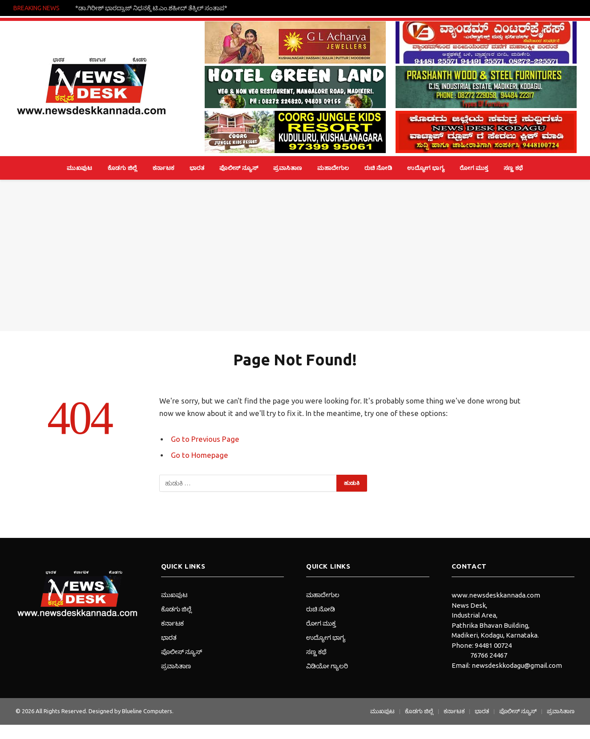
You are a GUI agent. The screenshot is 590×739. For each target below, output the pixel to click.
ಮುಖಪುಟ (79, 168)
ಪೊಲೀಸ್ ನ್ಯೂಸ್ (238, 168)
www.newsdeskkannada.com (496, 595)
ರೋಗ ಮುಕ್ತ (474, 168)
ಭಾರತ (197, 168)
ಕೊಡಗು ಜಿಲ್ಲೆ (122, 168)
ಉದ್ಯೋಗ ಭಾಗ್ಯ (426, 168)
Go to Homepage (199, 455)
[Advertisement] (295, 255)
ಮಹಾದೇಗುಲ (333, 168)
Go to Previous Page (205, 439)
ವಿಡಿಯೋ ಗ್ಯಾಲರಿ (327, 666)
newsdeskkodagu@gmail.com (517, 665)
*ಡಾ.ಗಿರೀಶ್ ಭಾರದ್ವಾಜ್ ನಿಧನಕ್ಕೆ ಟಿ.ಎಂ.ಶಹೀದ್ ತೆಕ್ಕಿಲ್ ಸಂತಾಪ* (151, 8)
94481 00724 (493, 645)
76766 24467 (488, 655)
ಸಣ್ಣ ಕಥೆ (513, 168)
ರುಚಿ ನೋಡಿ (378, 168)
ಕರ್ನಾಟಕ (163, 168)
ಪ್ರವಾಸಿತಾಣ (287, 168)
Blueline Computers (147, 711)
